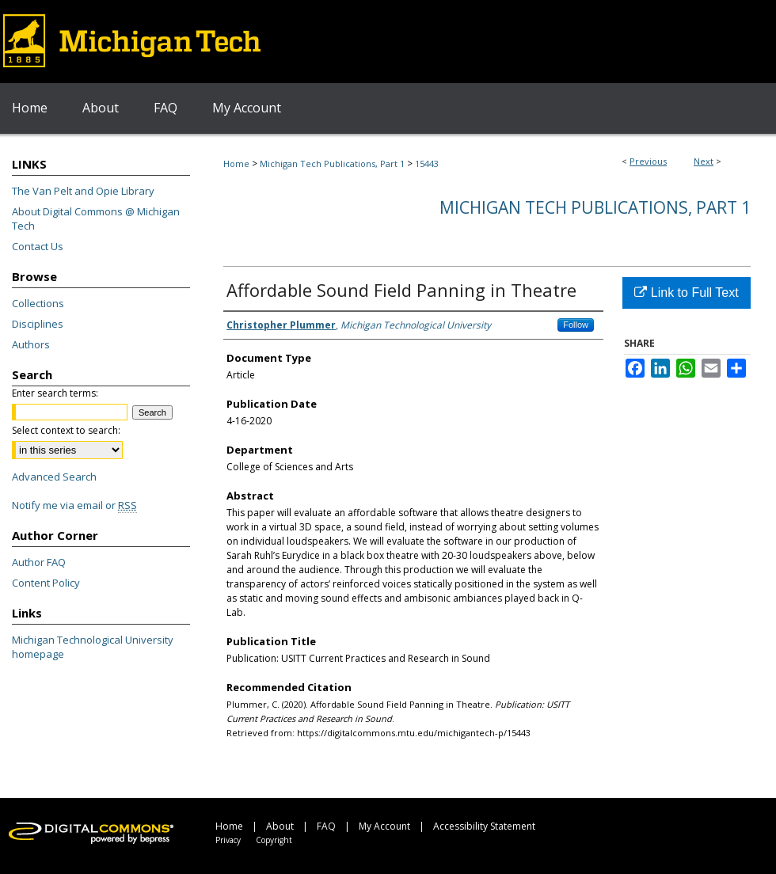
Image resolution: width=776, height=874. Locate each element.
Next (703, 161)
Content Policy (46, 583)
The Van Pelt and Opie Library (83, 191)
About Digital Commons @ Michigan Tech (96, 218)
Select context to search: (66, 430)
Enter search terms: (55, 393)
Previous (648, 161)
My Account (384, 826)
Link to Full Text (686, 292)
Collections (38, 303)
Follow (575, 324)
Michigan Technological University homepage (92, 647)
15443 (427, 163)
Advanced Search (54, 476)
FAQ (326, 826)
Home (236, 163)
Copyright (274, 840)
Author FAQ (39, 562)
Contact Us (37, 246)
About (280, 826)
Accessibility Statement (484, 826)
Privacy (228, 840)
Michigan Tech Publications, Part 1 (332, 163)
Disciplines (37, 324)
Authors (31, 344)
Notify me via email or (74, 505)
